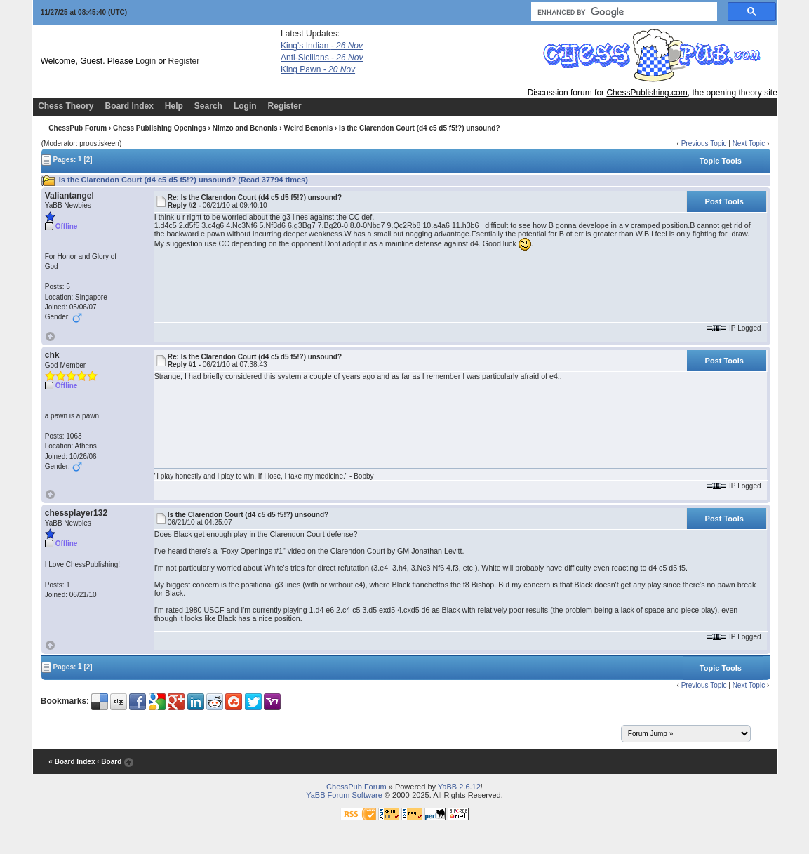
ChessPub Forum (77, 128)
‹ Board (109, 762)
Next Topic (749, 143)
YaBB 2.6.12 (459, 786)
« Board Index (71, 762)
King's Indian (322, 46)
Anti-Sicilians (322, 57)
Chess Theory (65, 106)
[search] (622, 12)
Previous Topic (704, 143)
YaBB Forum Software (344, 795)
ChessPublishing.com (646, 93)
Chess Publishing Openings (159, 128)
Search (208, 106)
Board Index (129, 106)
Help (174, 106)
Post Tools (724, 201)
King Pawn (318, 69)
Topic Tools (721, 160)
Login (145, 61)
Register (184, 61)
